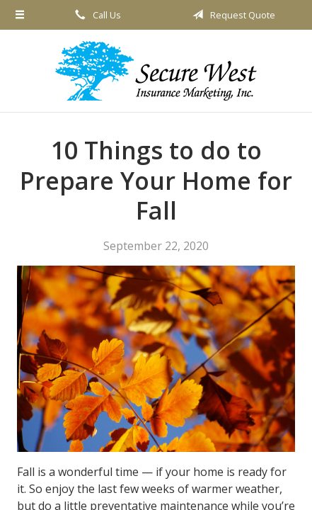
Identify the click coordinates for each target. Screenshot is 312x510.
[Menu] (20, 15)
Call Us (95, 15)
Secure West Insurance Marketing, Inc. (156, 71)
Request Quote (231, 15)
